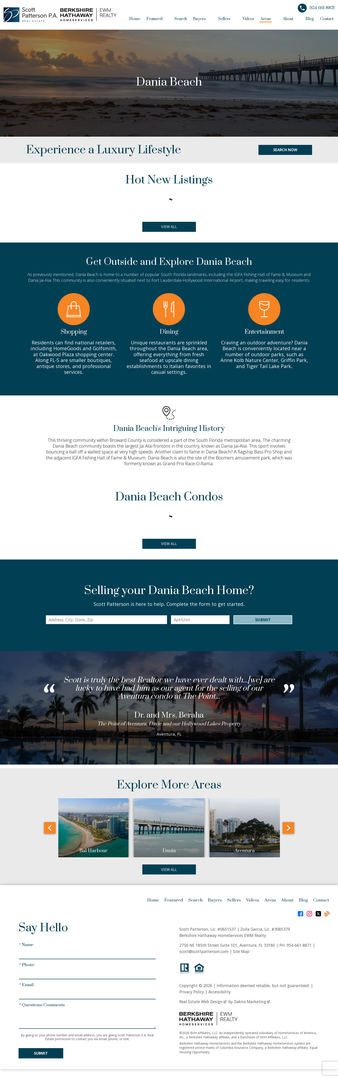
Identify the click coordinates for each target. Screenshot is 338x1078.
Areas (270, 902)
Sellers (234, 902)
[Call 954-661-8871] (316, 8)
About (287, 902)
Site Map (241, 953)
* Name (26, 946)
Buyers (215, 902)
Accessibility (219, 993)
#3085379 (280, 931)
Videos (248, 18)
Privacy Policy (191, 993)
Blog (310, 18)
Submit (263, 621)
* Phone (27, 966)
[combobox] (106, 621)
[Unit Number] (200, 621)
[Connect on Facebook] (300, 915)
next (288, 829)
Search (180, 18)
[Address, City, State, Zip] (106, 621)
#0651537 (226, 931)
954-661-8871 (299, 947)
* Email (26, 986)
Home (134, 18)
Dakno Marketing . (252, 1003)
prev (50, 829)
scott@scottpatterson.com (204, 953)
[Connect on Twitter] (318, 915)
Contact (327, 18)
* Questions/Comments (42, 1007)
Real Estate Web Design (202, 1003)
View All (169, 227)
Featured (173, 902)
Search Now (285, 149)
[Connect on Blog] (327, 915)
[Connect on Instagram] (309, 915)
